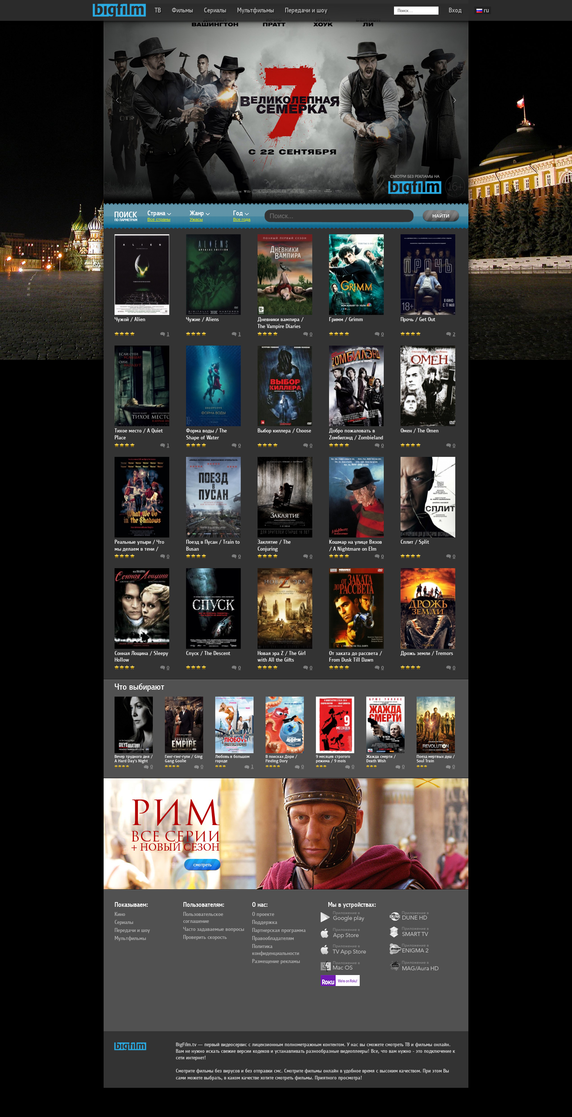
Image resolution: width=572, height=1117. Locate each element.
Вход (455, 10)
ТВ (158, 10)
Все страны (158, 219)
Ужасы (196, 219)
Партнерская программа (279, 930)
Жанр (200, 213)
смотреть (202, 865)
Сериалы (215, 10)
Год (241, 213)
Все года (241, 219)
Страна (159, 213)
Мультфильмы (255, 10)
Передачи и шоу (306, 10)
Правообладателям (273, 938)
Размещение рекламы (276, 961)
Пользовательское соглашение (203, 918)
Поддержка (264, 922)
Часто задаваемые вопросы (213, 929)
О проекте (263, 914)
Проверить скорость (205, 937)
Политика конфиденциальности (275, 950)
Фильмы (182, 10)
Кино (120, 914)
